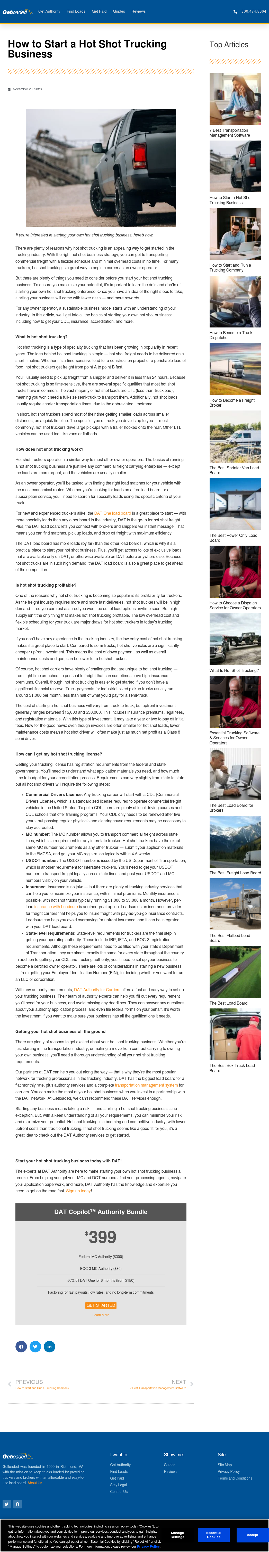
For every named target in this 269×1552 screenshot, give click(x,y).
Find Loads (76, 11)
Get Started (101, 1305)
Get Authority (49, 11)
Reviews (138, 11)
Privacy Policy (148, 1546)
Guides (119, 11)
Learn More (101, 1315)
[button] (21, 1346)
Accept (252, 1535)
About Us (35, 1483)
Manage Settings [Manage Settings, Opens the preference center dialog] (177, 1535)
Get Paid (99, 11)
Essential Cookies (213, 1535)
